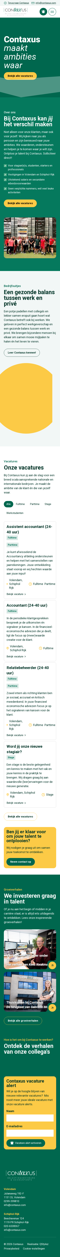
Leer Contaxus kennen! (22, 352)
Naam (10, 1111)
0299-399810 (11, 1201)
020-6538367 (11, 1226)
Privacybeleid (11, 1248)
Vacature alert (43, 11)
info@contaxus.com (46, 3)
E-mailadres (14, 1126)
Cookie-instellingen (34, 1248)
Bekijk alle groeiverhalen (23, 1020)
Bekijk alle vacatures (20, 75)
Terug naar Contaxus (18, 3)
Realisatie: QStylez (37, 1244)
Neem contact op (20, 861)
